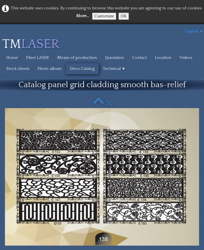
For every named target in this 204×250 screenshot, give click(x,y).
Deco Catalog (82, 68)
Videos (185, 57)
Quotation (114, 57)
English (194, 31)
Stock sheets (17, 68)
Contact (139, 57)
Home (12, 57)
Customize (104, 16)
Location (163, 57)
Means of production (77, 57)
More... (82, 15)
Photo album (50, 68)
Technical (114, 68)
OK (124, 16)
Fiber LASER (37, 57)
